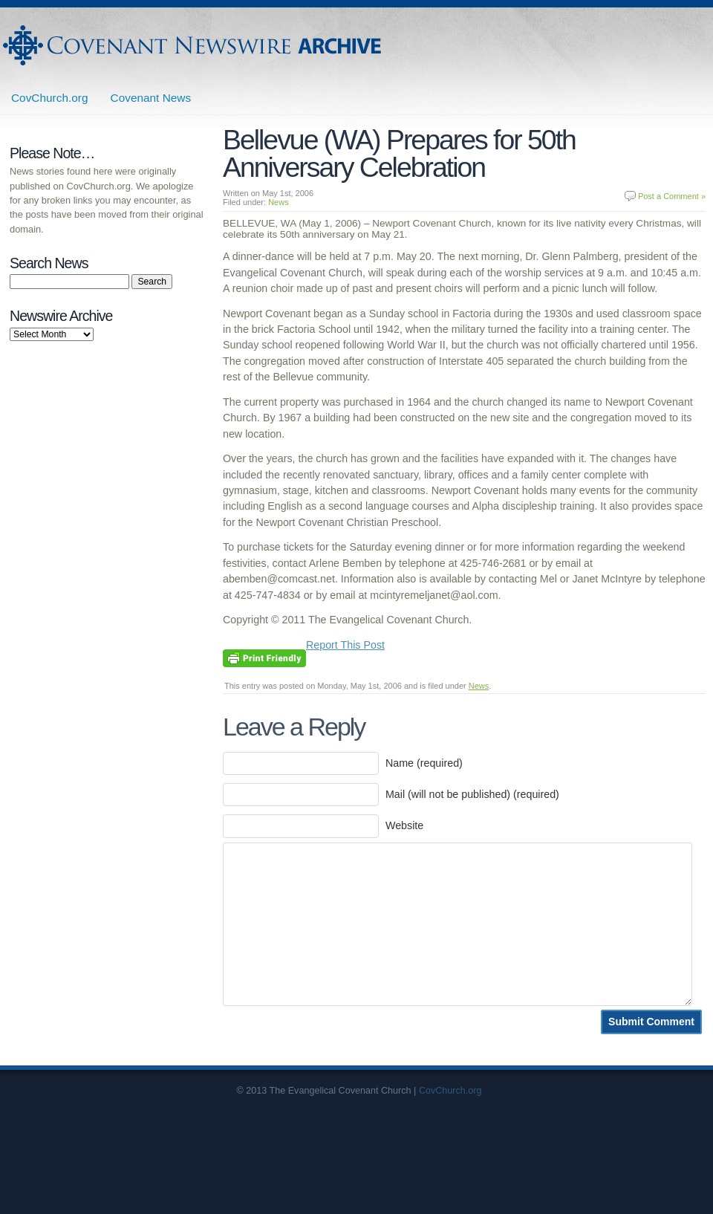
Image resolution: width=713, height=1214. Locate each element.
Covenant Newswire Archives (194, 45)
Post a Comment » (672, 196)
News (278, 202)
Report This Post (345, 645)
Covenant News (151, 97)
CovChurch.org (49, 97)
